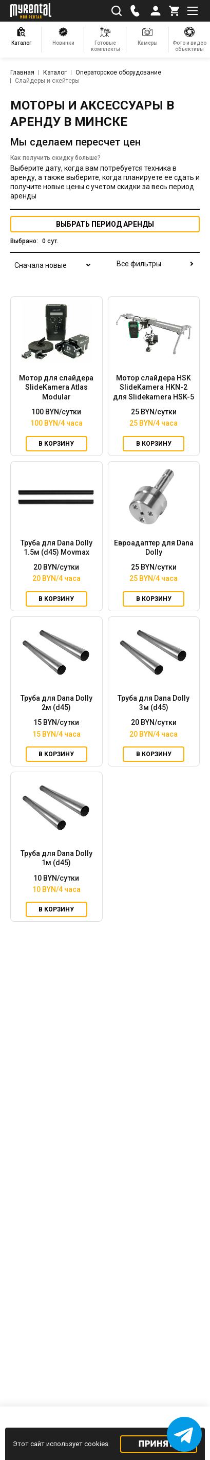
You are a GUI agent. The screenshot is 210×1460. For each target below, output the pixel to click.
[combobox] (51, 271)
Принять (159, 1444)
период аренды (105, 224)
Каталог (55, 72)
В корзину (56, 443)
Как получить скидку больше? (55, 157)
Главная (22, 72)
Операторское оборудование (118, 72)
